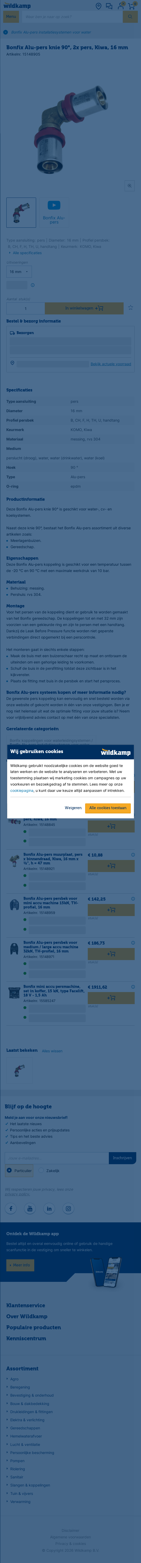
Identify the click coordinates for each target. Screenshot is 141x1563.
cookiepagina (21, 790)
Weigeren (73, 808)
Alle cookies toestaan (108, 808)
